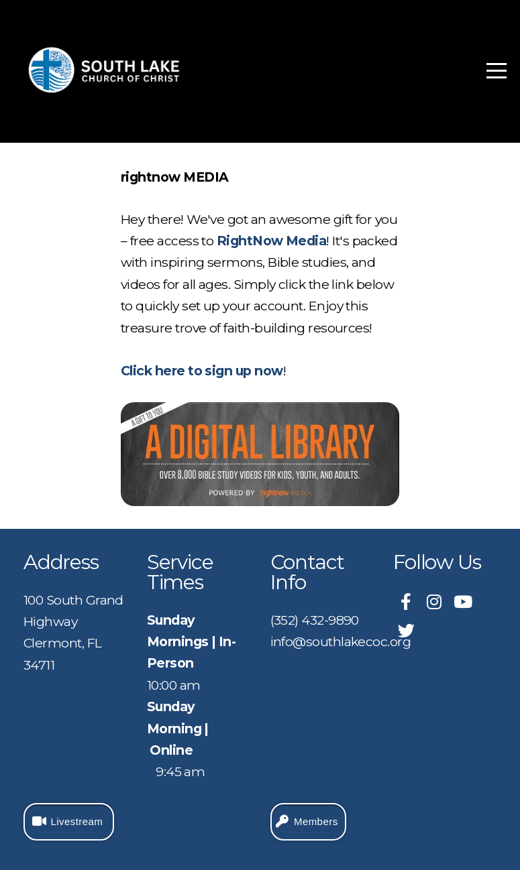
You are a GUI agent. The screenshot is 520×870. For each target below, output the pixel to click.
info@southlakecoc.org (340, 641)
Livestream (67, 821)
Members (306, 821)
